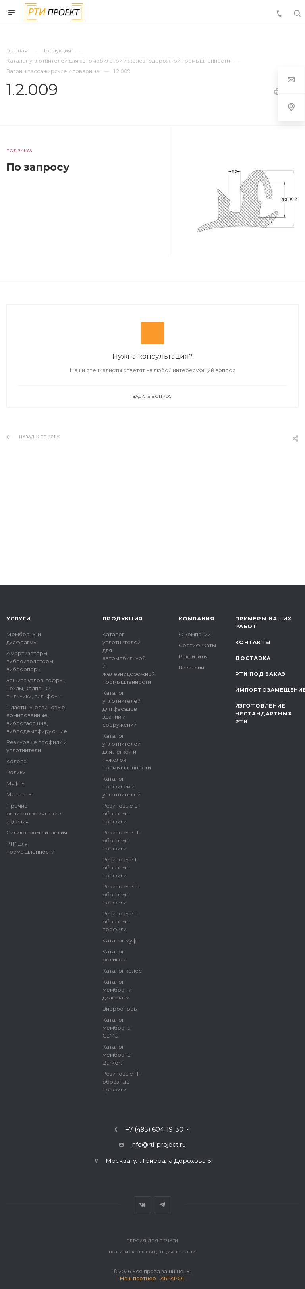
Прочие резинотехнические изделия (33, 813)
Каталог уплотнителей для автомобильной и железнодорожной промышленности (128, 658)
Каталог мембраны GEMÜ (116, 1028)
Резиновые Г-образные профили (120, 921)
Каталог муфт (120, 940)
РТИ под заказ (260, 674)
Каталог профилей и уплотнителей (121, 786)
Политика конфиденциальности (153, 1251)
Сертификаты (197, 645)
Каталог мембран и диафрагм (117, 989)
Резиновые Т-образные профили (120, 867)
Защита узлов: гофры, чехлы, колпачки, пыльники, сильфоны (35, 688)
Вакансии (191, 667)
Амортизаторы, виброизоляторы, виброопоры (30, 661)
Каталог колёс (122, 970)
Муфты (15, 783)
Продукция (122, 618)
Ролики (16, 772)
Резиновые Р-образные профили (121, 894)
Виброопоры (120, 1008)
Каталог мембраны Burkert (116, 1054)
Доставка (252, 658)
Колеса (16, 761)
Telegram (162, 1204)
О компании (195, 634)
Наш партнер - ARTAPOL (152, 1278)
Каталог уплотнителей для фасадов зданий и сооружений (121, 709)
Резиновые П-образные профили (121, 840)
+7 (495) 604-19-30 (154, 1129)
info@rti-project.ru (158, 1144)
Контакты (252, 642)
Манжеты (19, 794)
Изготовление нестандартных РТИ (263, 713)
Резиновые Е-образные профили (120, 813)
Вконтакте (142, 1204)
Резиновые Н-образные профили (121, 1081)
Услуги (18, 618)
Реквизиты (193, 656)
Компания (196, 618)
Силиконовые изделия (36, 832)
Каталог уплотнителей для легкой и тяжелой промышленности (126, 752)
